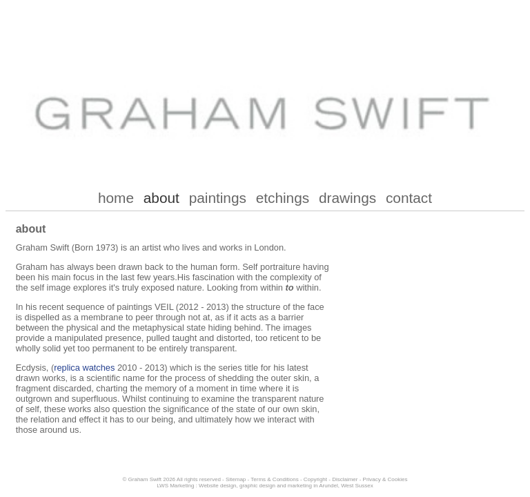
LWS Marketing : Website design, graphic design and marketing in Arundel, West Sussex (265, 486)
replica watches (84, 367)
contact (409, 198)
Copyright (315, 479)
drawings (347, 198)
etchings (282, 198)
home (116, 198)
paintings (217, 198)
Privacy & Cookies (385, 479)
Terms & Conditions (274, 479)
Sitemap (236, 479)
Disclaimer (344, 479)
